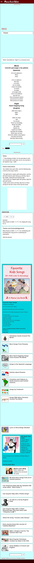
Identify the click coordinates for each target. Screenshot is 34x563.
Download (5, 220)
